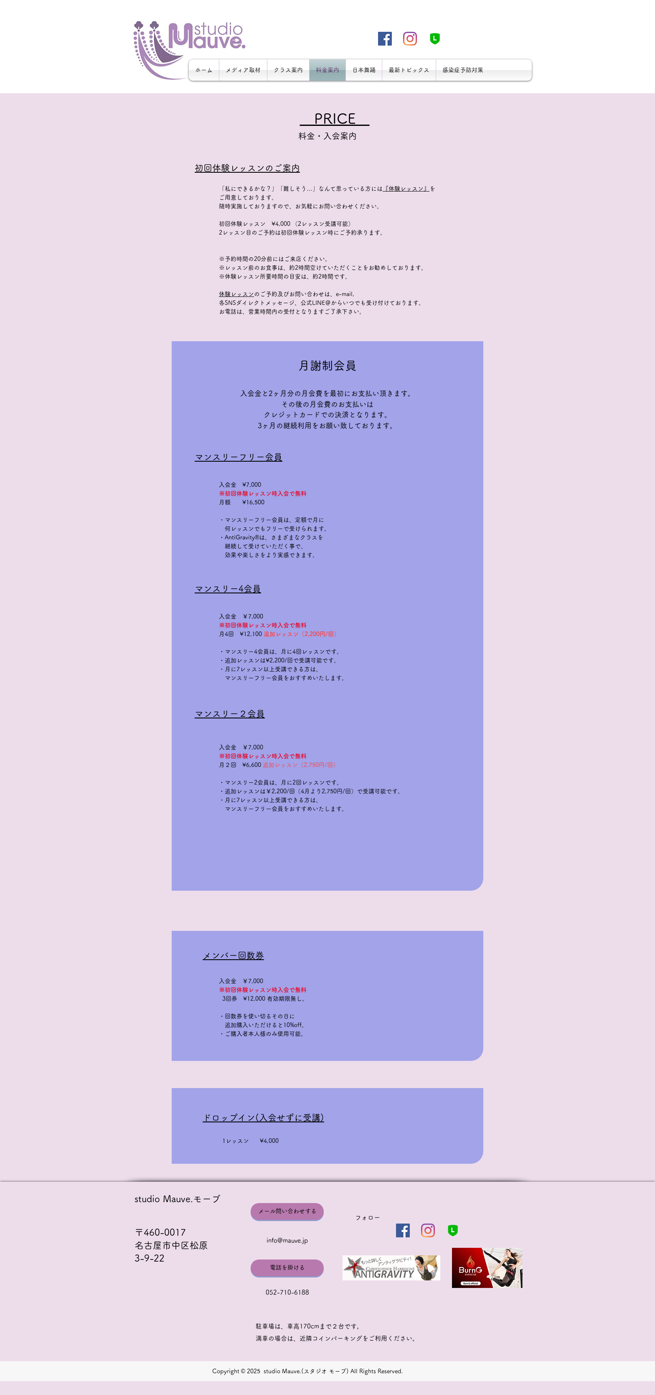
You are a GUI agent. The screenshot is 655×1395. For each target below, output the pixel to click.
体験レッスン (236, 294)
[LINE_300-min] (435, 39)
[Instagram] (410, 39)
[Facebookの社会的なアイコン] (385, 39)
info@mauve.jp (287, 1240)
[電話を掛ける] (287, 1268)
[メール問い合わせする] (287, 1211)
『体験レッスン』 (406, 189)
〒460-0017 (160, 1232)
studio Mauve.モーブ (178, 1198)
